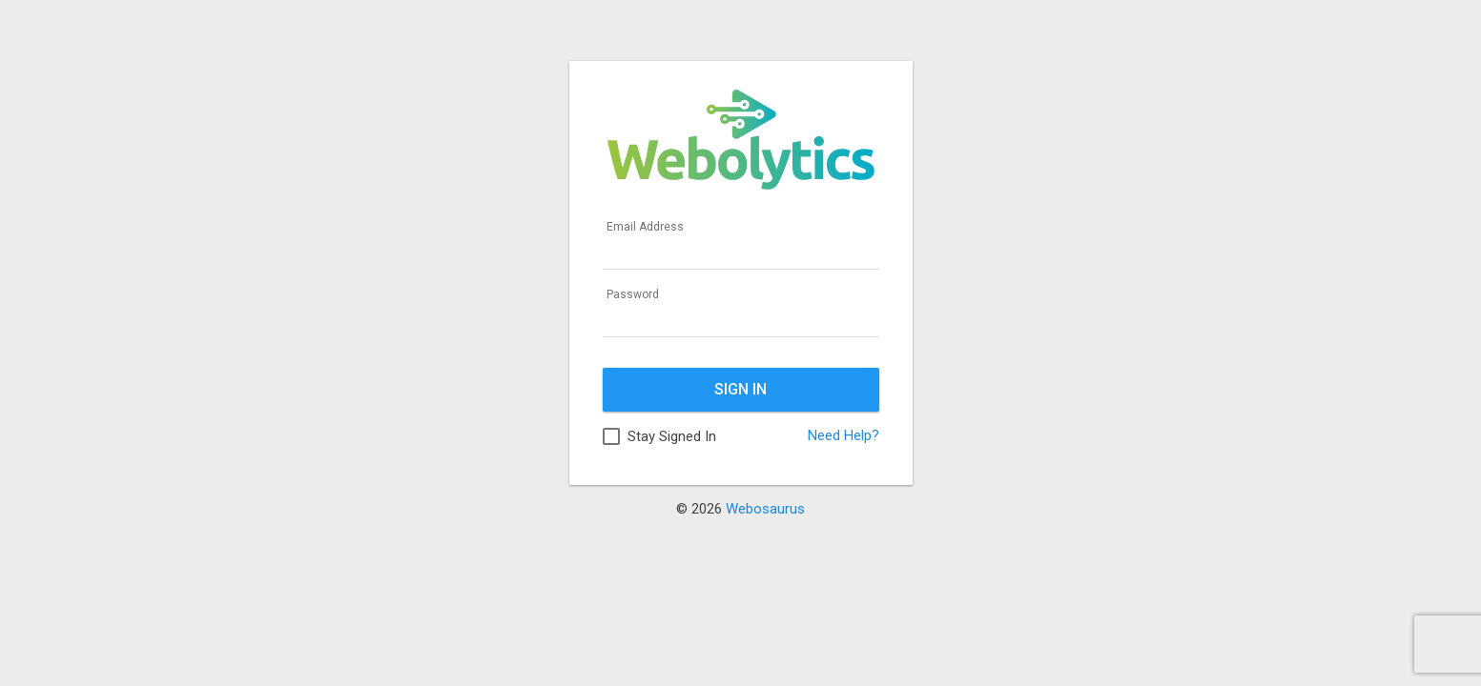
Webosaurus (765, 508)
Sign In (740, 389)
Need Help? (843, 435)
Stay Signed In (671, 436)
